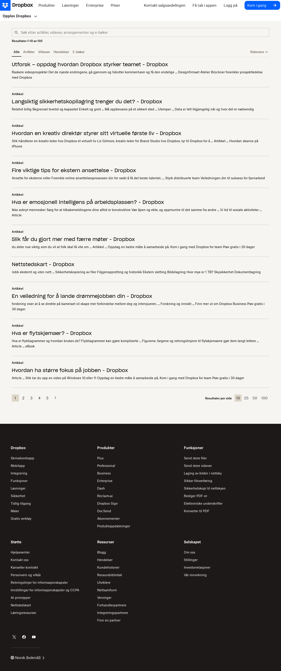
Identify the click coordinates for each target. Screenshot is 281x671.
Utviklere (103, 582)
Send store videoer (198, 466)
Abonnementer (108, 518)
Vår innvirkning (195, 575)
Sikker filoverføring (198, 481)
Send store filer (195, 458)
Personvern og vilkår (26, 575)
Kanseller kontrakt (24, 567)
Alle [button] (17, 52)
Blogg (101, 552)
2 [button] (23, 398)
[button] (16, 32)
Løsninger (18, 488)
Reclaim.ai (105, 496)
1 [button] (15, 398)
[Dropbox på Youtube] (33, 637)
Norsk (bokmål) (27, 657)
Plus (100, 458)
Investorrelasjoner (197, 567)
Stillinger (191, 560)
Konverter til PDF (196, 511)
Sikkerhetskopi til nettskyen (205, 488)
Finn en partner (108, 620)
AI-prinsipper (20, 597)
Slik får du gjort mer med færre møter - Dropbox (73, 239)
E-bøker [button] (79, 52)
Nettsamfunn (107, 590)
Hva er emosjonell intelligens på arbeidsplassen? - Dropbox (88, 202)
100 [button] (264, 398)
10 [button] (238, 398)
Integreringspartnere (112, 613)
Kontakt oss (19, 560)
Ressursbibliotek (109, 575)
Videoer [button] (44, 52)
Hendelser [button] (61, 52)
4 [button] (39, 398)
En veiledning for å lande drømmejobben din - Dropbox (82, 296)
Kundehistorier (108, 567)
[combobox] (145, 33)
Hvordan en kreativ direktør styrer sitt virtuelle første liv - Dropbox (96, 133)
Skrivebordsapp (22, 458)
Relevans (257, 52)
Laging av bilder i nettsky (203, 473)
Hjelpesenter (20, 552)
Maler (15, 511)
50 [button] (255, 398)
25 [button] (246, 398)
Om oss (189, 552)
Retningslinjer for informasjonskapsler (39, 582)
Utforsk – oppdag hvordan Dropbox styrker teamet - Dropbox (90, 64)
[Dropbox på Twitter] (14, 637)
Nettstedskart (21, 605)
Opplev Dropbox (20, 16)
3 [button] (31, 398)
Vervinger (104, 597)
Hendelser (104, 560)
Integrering (19, 473)
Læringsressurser (23, 613)
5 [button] (47, 398)
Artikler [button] (29, 52)
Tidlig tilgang (21, 503)
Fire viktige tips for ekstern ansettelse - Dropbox (74, 170)
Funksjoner (19, 481)
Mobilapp (18, 466)
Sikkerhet (18, 496)
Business (104, 473)
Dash (101, 488)
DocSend (104, 511)
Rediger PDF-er (195, 496)
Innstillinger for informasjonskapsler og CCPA (45, 590)
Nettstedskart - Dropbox (43, 264)
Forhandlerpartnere (111, 605)
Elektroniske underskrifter (203, 503)
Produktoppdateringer (113, 526)
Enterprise (104, 481)
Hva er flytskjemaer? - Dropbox (52, 333)
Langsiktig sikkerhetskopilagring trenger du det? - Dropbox (87, 101)
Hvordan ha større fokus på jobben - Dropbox (70, 370)
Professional (106, 466)
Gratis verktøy (21, 518)
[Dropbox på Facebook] (24, 637)
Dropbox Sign (107, 503)
